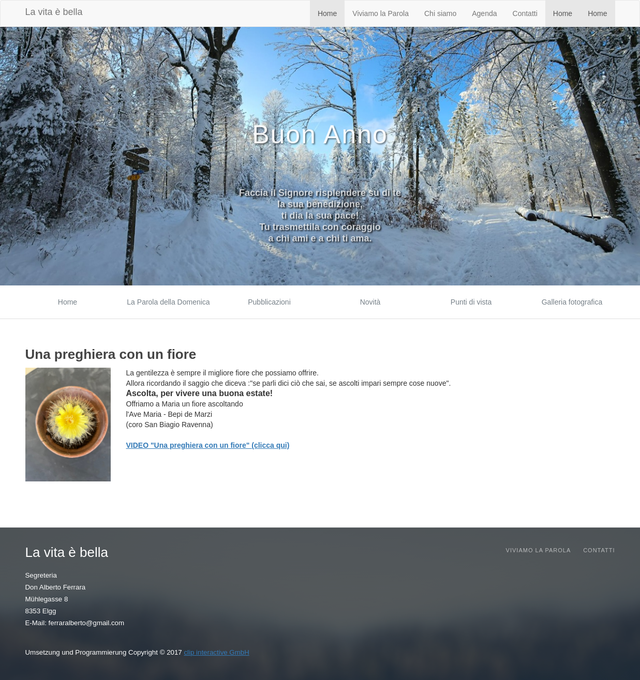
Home (327, 13)
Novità (370, 302)
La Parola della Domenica (168, 302)
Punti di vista (471, 302)
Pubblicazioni (269, 302)
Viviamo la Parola (380, 13)
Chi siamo (440, 13)
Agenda (484, 13)
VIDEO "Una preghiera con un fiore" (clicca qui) (208, 445)
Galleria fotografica (572, 302)
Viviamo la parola (538, 550)
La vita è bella (54, 12)
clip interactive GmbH (216, 652)
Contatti (525, 13)
